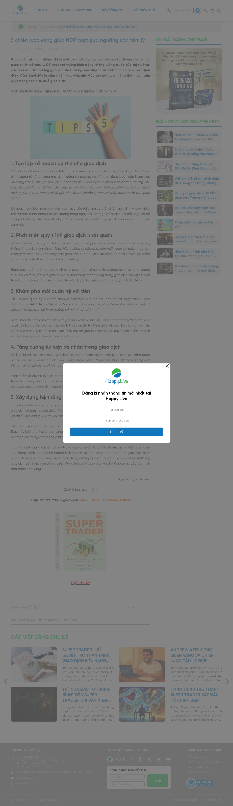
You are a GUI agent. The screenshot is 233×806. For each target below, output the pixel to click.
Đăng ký (116, 432)
